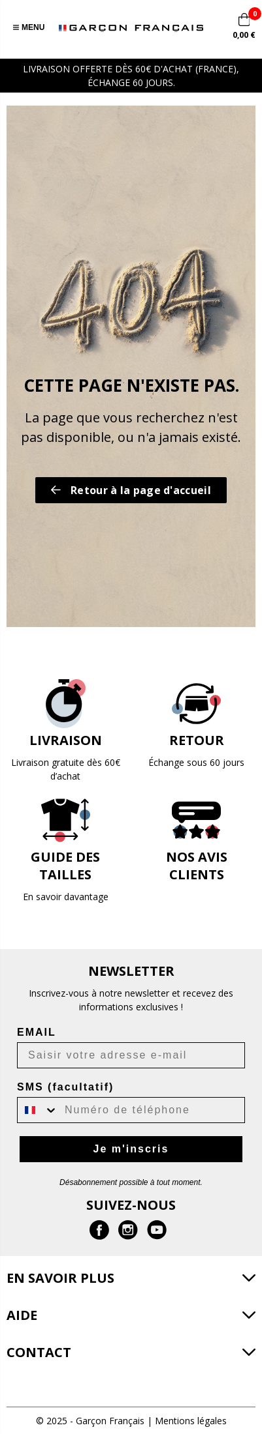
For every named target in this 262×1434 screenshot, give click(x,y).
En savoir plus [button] (60, 1278)
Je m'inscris (131, 1148)
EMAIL (36, 1032)
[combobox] (38, 1110)
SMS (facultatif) (65, 1086)
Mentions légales (191, 1420)
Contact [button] (39, 1352)
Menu (28, 27)
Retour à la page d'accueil (131, 490)
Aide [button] (22, 1315)
